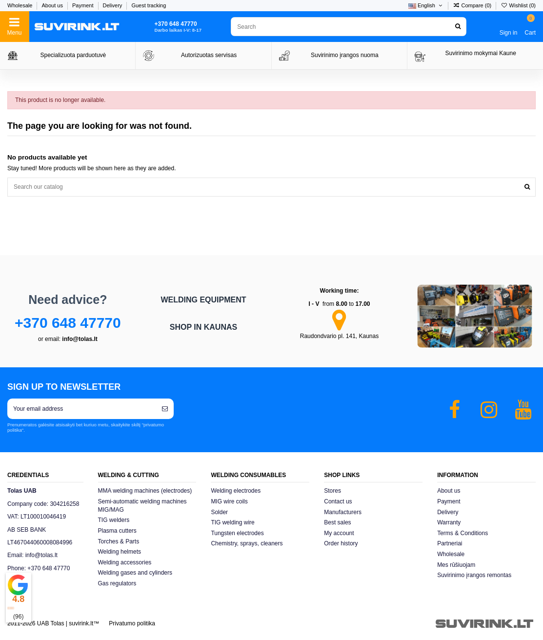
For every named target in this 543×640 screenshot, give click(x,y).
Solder (219, 512)
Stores (332, 490)
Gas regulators (117, 583)
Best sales (337, 522)
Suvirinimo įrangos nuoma (345, 55)
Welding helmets (119, 551)
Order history (341, 543)
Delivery (113, 5)
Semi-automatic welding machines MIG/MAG (142, 505)
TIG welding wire (232, 522)
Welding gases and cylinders (135, 572)
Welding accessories (125, 562)
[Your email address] (81, 409)
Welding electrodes (236, 490)
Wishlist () (518, 5)
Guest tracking (148, 5)
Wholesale (20, 5)
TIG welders (114, 520)
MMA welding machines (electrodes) (145, 490)
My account (339, 533)
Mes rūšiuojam (456, 564)
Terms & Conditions (462, 533)
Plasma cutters (117, 530)
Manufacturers (343, 512)
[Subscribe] (165, 409)
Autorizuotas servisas (209, 55)
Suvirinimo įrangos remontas (474, 575)
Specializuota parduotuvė (73, 55)
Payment (83, 5)
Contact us (338, 501)
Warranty (449, 522)
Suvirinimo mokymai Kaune (480, 53)
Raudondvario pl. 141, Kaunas (339, 336)
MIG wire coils (229, 501)
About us (52, 5)
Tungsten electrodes (237, 533)
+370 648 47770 (68, 323)
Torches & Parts (119, 541)
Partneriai (449, 543)
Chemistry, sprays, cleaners (246, 543)
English (425, 5)
